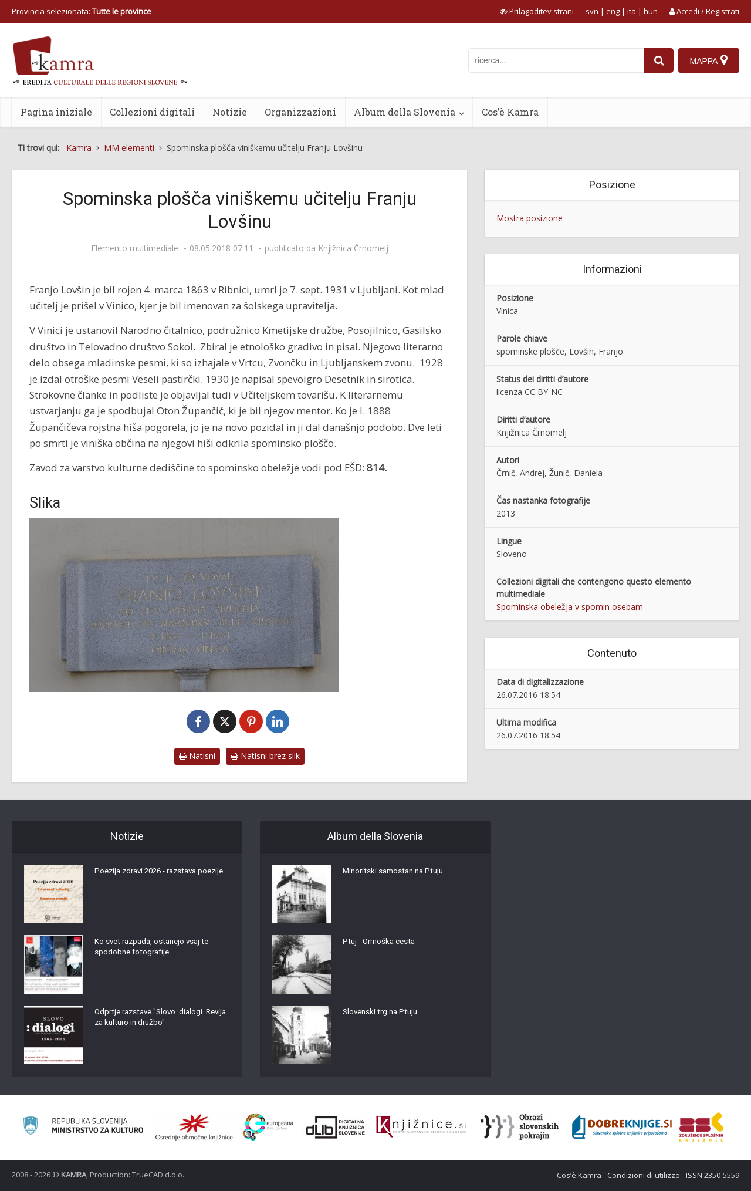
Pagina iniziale (56, 112)
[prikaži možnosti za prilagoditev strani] (537, 11)
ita (631, 11)
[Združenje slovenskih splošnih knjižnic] (421, 1127)
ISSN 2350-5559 (712, 1175)
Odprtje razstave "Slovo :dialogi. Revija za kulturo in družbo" (152, 1020)
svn (592, 11)
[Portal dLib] (335, 1127)
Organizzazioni (300, 112)
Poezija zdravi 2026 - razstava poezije (150, 879)
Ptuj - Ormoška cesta (381, 944)
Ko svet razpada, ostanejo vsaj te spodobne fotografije (155, 949)
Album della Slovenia (404, 112)
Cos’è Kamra (510, 112)
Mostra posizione (529, 218)
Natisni (197, 755)
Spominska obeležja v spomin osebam (569, 606)
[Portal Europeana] (268, 1127)
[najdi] (657, 60)
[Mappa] (708, 60)
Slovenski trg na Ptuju (382, 1014)
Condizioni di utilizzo (643, 1175)
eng (613, 11)
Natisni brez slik (265, 755)
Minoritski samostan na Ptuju (396, 873)
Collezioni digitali (152, 112)
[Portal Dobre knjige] (622, 1127)
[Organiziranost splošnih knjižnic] (194, 1127)
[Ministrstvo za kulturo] (83, 1127)
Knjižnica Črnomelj (353, 248)
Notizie (229, 112)
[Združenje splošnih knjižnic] (701, 1127)
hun (651, 11)
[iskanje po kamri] (554, 60)
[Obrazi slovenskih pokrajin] (519, 1127)
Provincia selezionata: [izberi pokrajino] (81, 11)
